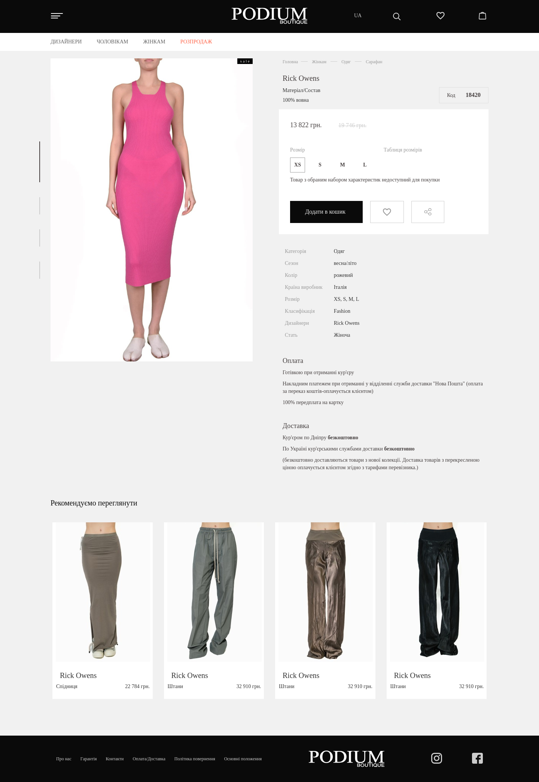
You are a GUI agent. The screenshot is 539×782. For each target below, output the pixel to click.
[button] (39, 161)
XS (297, 165)
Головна (290, 61)
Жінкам (319, 61)
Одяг (346, 61)
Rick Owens (301, 78)
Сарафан (374, 61)
